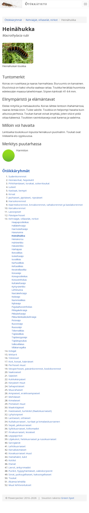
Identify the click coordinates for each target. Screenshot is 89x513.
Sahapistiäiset (16, 386)
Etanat (12, 463)
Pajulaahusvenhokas (22, 306)
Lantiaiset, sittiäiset (19, 418)
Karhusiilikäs (18, 262)
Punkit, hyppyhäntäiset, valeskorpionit (30, 470)
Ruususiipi (17, 327)
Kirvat (12, 194)
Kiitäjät (12, 350)
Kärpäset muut (17, 382)
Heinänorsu (17, 239)
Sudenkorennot (17, 176)
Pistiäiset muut (17, 403)
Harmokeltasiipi (20, 229)
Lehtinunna (17, 289)
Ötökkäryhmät (13, 20)
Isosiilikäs (16, 259)
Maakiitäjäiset (16, 407)
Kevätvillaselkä (19, 269)
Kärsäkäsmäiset (17, 449)
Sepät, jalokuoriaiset (20, 425)
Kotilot (12, 460)
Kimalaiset (14, 400)
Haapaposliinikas (20, 222)
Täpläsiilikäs (18, 333)
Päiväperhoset (17, 215)
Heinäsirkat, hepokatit (21, 180)
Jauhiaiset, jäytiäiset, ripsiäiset (25, 197)
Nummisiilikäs (18, 300)
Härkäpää (17, 249)
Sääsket (13, 375)
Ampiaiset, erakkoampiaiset (24, 393)
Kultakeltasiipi (19, 283)
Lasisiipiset (15, 211)
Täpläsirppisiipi (19, 337)
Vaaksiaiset (15, 372)
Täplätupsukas (19, 340)
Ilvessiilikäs (17, 252)
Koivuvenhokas (19, 279)
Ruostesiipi (17, 323)
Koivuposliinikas (20, 276)
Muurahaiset (16, 389)
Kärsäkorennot (17, 208)
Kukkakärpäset (17, 379)
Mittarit (13, 354)
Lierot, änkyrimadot (20, 467)
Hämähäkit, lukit (18, 456)
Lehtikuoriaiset (17, 446)
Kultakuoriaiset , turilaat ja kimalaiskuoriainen (34, 421)
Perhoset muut (17, 365)
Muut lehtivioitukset (20, 485)
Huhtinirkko (17, 242)
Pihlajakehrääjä (19, 310)
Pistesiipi (16, 320)
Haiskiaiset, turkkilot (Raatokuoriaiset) (30, 411)
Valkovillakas (18, 344)
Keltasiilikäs (17, 266)
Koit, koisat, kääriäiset (21, 361)
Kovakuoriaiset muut (20, 453)
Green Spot (67, 497)
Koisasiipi (16, 273)
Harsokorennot (17, 201)
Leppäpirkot (15, 435)
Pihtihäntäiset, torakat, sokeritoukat (29, 183)
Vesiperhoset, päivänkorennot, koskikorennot (35, 368)
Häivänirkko (18, 245)
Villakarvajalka (19, 347)
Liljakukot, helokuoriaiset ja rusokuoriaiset (32, 439)
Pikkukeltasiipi (19, 313)
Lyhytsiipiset (16, 414)
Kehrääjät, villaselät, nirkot (42, 20)
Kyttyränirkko (18, 286)
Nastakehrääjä (19, 293)
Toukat (12, 478)
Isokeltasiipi (18, 256)
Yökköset (14, 357)
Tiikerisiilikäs (18, 330)
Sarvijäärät (14, 442)
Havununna (17, 232)
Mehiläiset (14, 396)
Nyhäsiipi (16, 303)
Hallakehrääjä (19, 225)
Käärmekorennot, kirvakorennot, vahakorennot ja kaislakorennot (46, 204)
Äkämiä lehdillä (17, 481)
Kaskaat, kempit (18, 190)
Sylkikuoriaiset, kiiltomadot (24, 428)
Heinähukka (18, 235)
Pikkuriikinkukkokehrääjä (24, 316)
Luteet (12, 187)
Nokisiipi (16, 296)
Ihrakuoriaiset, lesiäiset (22, 432)
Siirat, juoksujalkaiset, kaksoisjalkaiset (30, 474)
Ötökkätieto (36, 4)
